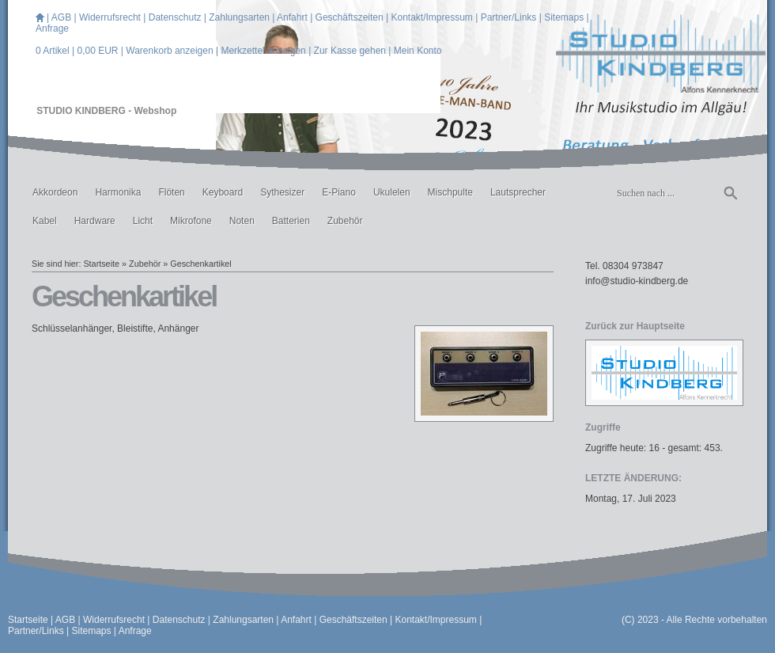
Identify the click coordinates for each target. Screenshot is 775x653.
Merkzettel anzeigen (263, 50)
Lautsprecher (518, 192)
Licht (143, 220)
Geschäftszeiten (350, 17)
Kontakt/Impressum (431, 17)
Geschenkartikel (200, 263)
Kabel (44, 220)
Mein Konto (418, 50)
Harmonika (118, 192)
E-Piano (339, 192)
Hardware (94, 220)
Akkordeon (55, 192)
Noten (242, 220)
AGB (61, 17)
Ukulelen (391, 192)
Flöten (171, 192)
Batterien (291, 220)
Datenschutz (175, 17)
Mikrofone (191, 220)
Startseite (101, 263)
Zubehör (345, 220)
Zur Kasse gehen (350, 50)
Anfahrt (292, 17)
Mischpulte (450, 192)
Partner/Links (509, 17)
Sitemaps (564, 17)
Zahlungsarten (239, 17)
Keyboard (222, 192)
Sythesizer (282, 192)
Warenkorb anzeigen (169, 50)
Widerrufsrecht (110, 17)
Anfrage (52, 28)
